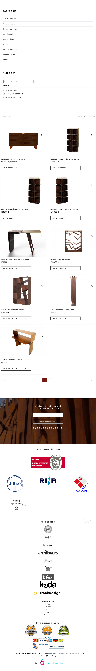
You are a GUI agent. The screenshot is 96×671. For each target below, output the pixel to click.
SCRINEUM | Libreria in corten (12, 309)
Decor (5, 44)
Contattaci (48, 615)
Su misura (48, 612)
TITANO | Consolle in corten (11, 360)
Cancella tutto (11, 81)
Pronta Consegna (10, 49)
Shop (48, 609)
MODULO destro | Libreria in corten (14, 209)
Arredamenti (8, 34)
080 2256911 (79, 653)
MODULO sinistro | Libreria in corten (64, 209)
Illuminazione (8, 39)
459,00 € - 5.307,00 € (16, 97)
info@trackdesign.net (51, 656)
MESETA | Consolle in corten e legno (15, 259)
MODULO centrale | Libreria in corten (64, 159)
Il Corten (48, 604)
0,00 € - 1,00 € (14, 90)
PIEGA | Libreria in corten (60, 259)
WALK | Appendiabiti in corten (62, 309)
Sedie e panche (9, 24)
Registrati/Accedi (48, 601)
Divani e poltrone (10, 29)
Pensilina (6, 59)
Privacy (48, 607)
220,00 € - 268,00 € (15, 94)
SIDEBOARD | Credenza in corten (13, 159)
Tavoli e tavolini (9, 19)
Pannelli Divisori (9, 54)
